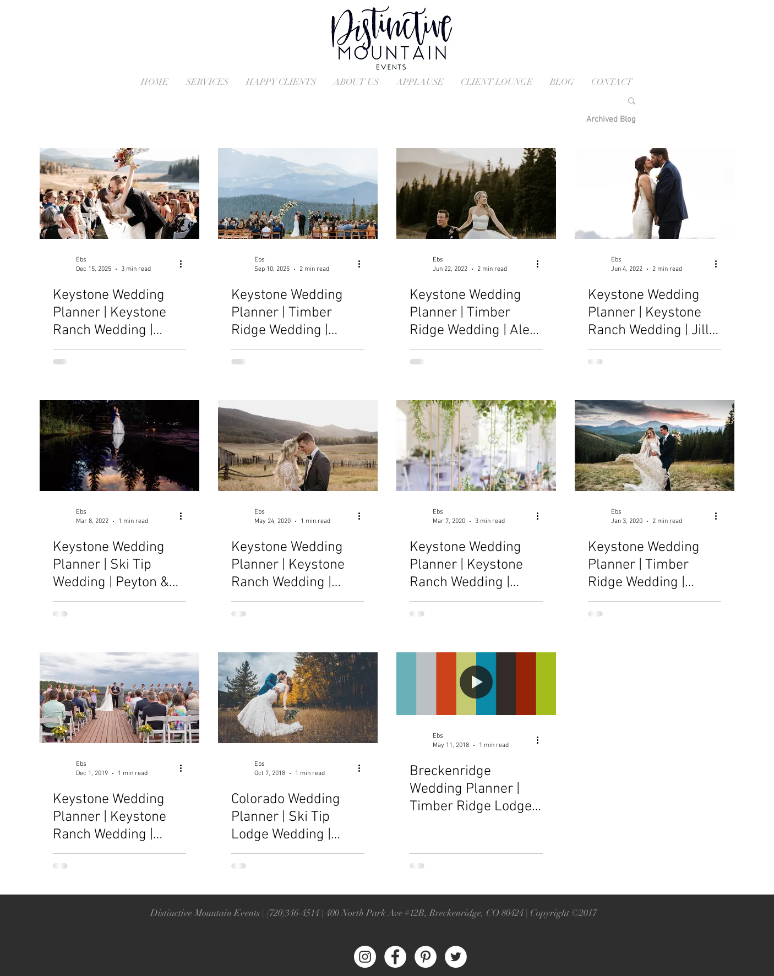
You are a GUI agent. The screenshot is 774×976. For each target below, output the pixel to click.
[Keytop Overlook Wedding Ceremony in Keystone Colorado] (119, 697)
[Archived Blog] (611, 119)
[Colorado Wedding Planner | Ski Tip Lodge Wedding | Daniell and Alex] (298, 697)
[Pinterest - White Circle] (426, 957)
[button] (631, 101)
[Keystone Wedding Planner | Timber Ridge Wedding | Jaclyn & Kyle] (654, 445)
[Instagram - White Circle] (365, 957)
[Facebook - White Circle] (395, 957)
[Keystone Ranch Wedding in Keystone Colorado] (654, 193)
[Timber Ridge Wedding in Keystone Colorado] (476, 193)
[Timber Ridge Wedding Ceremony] (298, 193)
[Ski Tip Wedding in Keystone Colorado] (119, 445)
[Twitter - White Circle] (456, 957)
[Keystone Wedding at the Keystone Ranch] (119, 193)
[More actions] (184, 263)
